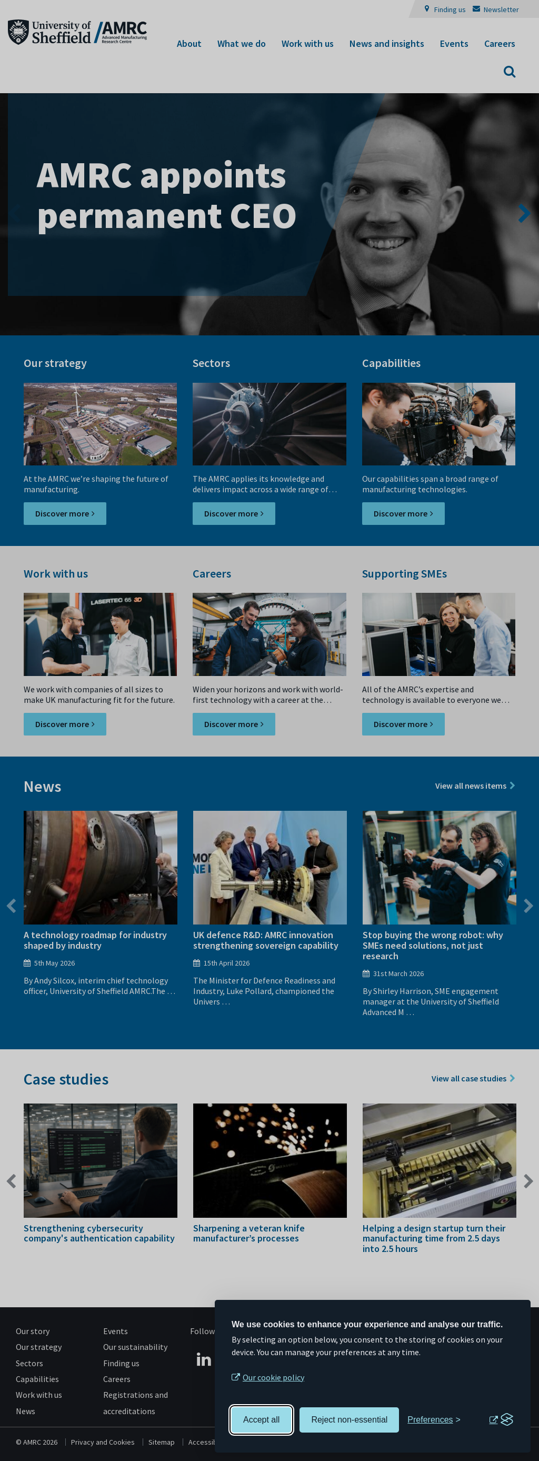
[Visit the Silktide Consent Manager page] (501, 1420)
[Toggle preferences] (434, 1420)
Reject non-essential (349, 1419)
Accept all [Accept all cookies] (261, 1419)
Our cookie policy (273, 1377)
